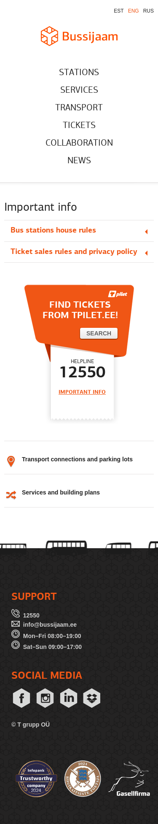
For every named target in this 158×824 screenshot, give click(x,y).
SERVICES (79, 90)
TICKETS (79, 125)
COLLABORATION (79, 143)
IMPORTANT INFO (82, 392)
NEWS (79, 161)
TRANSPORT (79, 108)
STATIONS (79, 72)
